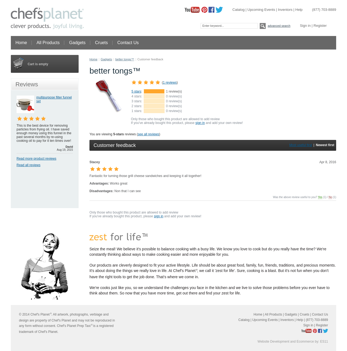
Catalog (238, 10)
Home (21, 42)
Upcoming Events (261, 10)
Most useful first (300, 145)
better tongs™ (124, 59)
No (330, 197)
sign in (200, 123)
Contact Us (128, 42)
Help (299, 10)
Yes (320, 197)
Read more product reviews (36, 158)
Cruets (101, 42)
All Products (48, 42)
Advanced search (279, 25)
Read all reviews (28, 165)
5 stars (136, 91)
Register (320, 26)
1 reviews (170, 82)
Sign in (305, 26)
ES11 (324, 341)
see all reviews (148, 134)
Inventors (285, 10)
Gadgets (77, 42)
